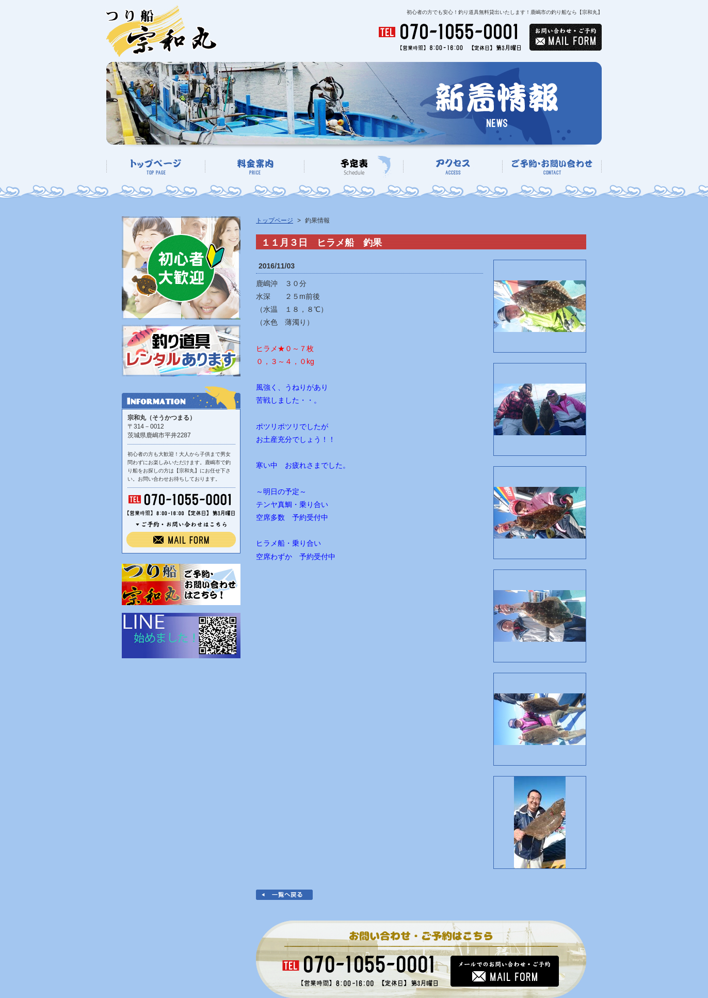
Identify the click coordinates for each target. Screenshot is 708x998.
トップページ (274, 220)
